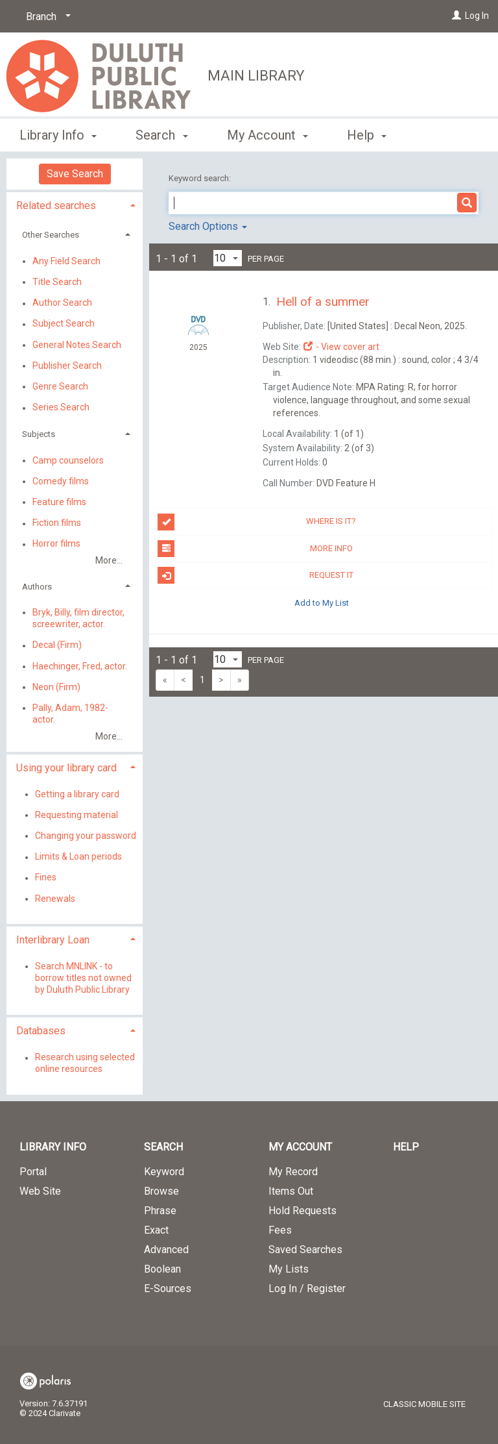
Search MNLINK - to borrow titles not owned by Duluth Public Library (83, 978)
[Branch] (46, 17)
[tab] (74, 204)
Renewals (55, 898)
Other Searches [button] (50, 235)
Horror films (56, 544)
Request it (255, 575)
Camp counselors (68, 460)
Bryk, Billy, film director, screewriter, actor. (78, 618)
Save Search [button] (75, 174)
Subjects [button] (38, 434)
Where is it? (257, 522)
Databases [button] (40, 1031)
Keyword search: (201, 178)
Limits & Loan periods (78, 857)
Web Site (40, 1191)
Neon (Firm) (56, 687)
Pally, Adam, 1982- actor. (70, 714)
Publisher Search (67, 365)
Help (406, 1147)
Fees (280, 1230)
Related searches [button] (56, 205)
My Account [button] (267, 133)
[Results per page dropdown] (227, 258)
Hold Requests (302, 1210)
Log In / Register (307, 1288)
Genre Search (60, 386)
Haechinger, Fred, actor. (79, 666)
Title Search (57, 282)
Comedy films (60, 481)
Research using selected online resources (85, 1063)
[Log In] (456, 15)
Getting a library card (77, 794)
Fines (45, 878)
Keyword (164, 1171)
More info (255, 548)
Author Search (62, 303)
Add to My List (321, 602)
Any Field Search (66, 261)
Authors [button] (37, 586)
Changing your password (85, 835)
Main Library (256, 76)
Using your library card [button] (66, 768)
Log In (477, 15)
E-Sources (167, 1288)
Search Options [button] (208, 226)
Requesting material (76, 815)
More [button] (372, 135)
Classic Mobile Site (424, 1404)
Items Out (290, 1191)
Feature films (59, 502)
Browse (161, 1191)
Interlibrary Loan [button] (52, 940)
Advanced (166, 1249)
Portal (33, 1171)
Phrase (160, 1210)
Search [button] (161, 133)
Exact (156, 1230)
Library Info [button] (58, 133)
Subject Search (63, 324)
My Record (293, 1171)
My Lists (288, 1269)
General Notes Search (76, 345)
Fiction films (56, 523)
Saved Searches (305, 1249)
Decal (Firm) (57, 645)
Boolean (162, 1269)
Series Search (60, 408)
